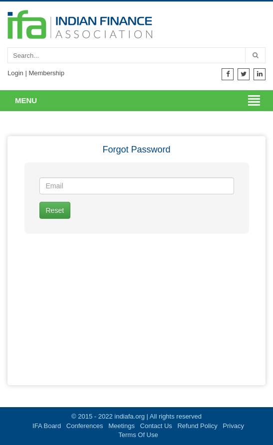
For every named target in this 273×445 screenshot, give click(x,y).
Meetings (121, 426)
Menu (26, 100)
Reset (55, 210)
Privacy (233, 426)
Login (15, 73)
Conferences (84, 426)
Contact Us (156, 426)
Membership (46, 73)
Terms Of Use (138, 435)
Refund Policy (197, 426)
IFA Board (46, 426)
